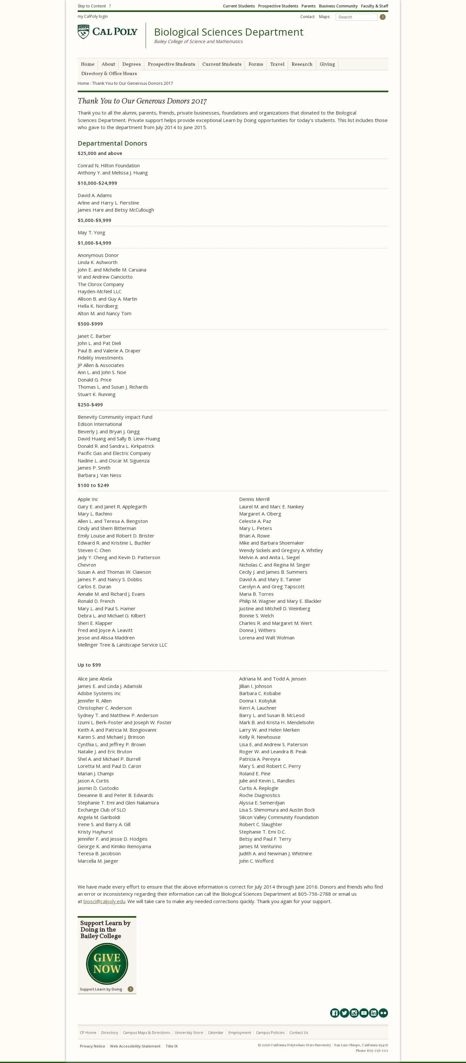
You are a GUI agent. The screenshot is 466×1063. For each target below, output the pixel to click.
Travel (277, 64)
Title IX (171, 1046)
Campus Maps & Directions (146, 1032)
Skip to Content (92, 6)
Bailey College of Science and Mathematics (198, 41)
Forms (256, 64)
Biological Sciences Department (229, 32)
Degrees (131, 64)
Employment (239, 1032)
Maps (324, 16)
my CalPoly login (93, 16)
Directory (109, 1032)
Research (302, 64)
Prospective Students (278, 6)
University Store (189, 1032)
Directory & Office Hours (109, 74)
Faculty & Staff (374, 6)
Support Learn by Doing (101, 989)
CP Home (88, 1032)
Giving (327, 64)
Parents (309, 6)
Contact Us (298, 1032)
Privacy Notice (92, 1046)
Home (87, 64)
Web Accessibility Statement (135, 1046)
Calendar (216, 1032)
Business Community (338, 6)
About (108, 64)
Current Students (239, 6)
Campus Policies (270, 1032)
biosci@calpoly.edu (104, 901)
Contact (307, 16)
